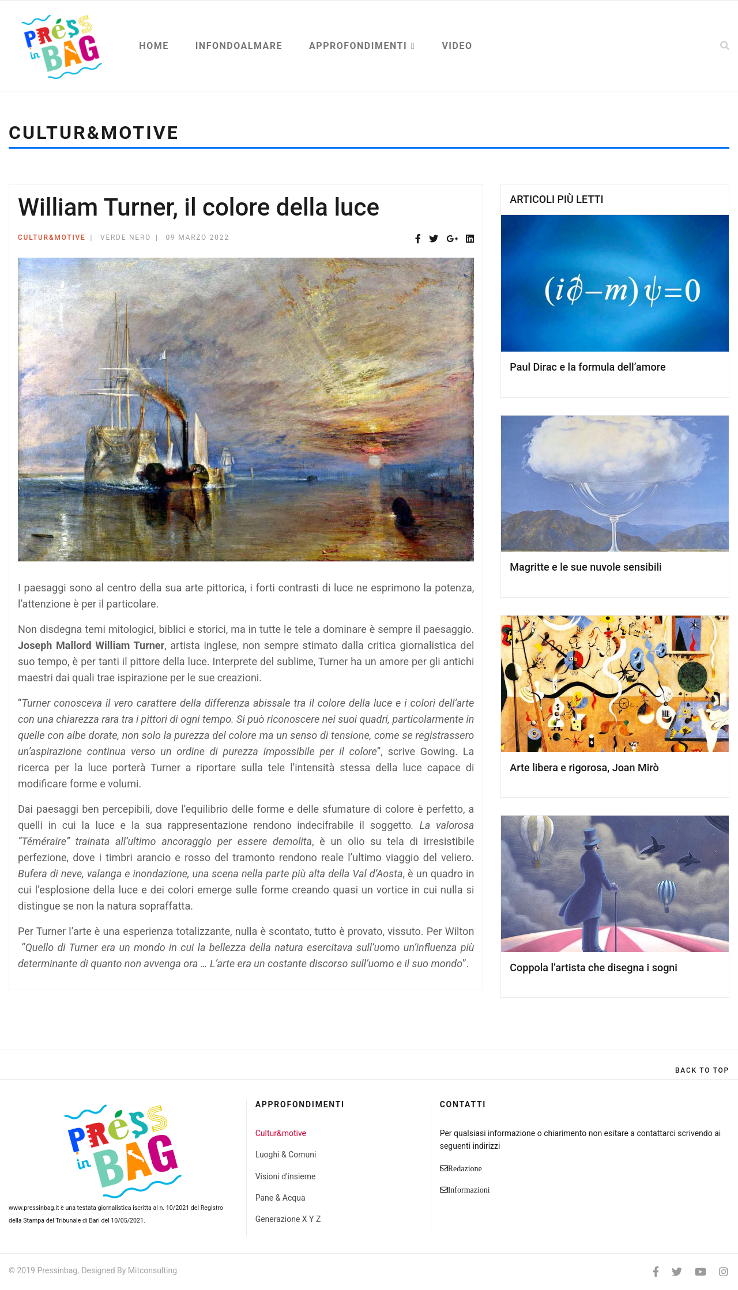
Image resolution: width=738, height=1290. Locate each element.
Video (457, 45)
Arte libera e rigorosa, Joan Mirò (584, 767)
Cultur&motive (52, 237)
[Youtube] (700, 1272)
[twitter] (677, 1272)
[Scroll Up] (702, 1070)
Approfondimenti (358, 45)
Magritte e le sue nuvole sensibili (585, 567)
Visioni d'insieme (285, 1176)
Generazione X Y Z (288, 1219)
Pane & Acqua (280, 1197)
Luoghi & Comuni (286, 1154)
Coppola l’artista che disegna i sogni (593, 967)
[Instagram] (723, 1272)
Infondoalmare (239, 45)
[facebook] (656, 1272)
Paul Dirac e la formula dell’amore (587, 367)
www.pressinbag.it (34, 1208)
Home (153, 45)
